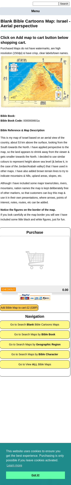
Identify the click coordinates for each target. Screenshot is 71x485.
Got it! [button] (35, 475)
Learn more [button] (14, 465)
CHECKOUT (8, 289)
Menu (35, 11)
